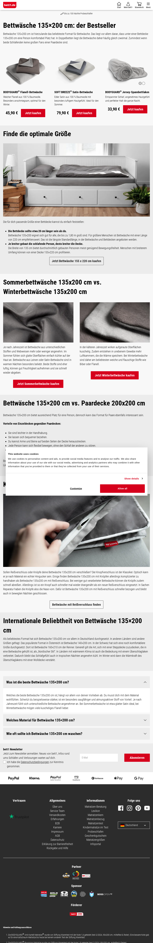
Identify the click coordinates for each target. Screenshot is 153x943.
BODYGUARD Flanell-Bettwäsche (23, 92)
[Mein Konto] (128, 5)
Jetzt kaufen (33, 113)
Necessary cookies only (122, 466)
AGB (57, 835)
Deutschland (129, 825)
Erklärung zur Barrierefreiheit (57, 844)
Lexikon (95, 811)
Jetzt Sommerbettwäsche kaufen (38, 384)
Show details (131, 478)
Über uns (57, 806)
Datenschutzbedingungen (35, 762)
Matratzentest (95, 823)
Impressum (57, 831)
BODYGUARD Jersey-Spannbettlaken (127, 92)
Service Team (57, 811)
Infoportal (95, 844)
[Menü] (148, 5)
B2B (57, 823)
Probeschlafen (96, 831)
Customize (76, 488)
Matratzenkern (95, 815)
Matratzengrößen (95, 840)
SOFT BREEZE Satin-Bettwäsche (73, 92)
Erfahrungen (57, 819)
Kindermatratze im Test (95, 827)
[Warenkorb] (119, 5)
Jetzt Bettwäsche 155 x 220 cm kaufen (76, 261)
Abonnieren (137, 758)
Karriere (57, 827)
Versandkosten (57, 815)
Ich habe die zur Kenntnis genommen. (35, 764)
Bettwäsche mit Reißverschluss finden (76, 604)
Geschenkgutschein (96, 835)
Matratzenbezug (95, 819)
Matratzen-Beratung (95, 806)
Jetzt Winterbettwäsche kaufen (115, 375)
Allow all (122, 488)
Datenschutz (57, 840)
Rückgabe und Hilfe (57, 848)
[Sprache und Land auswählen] (142, 825)
